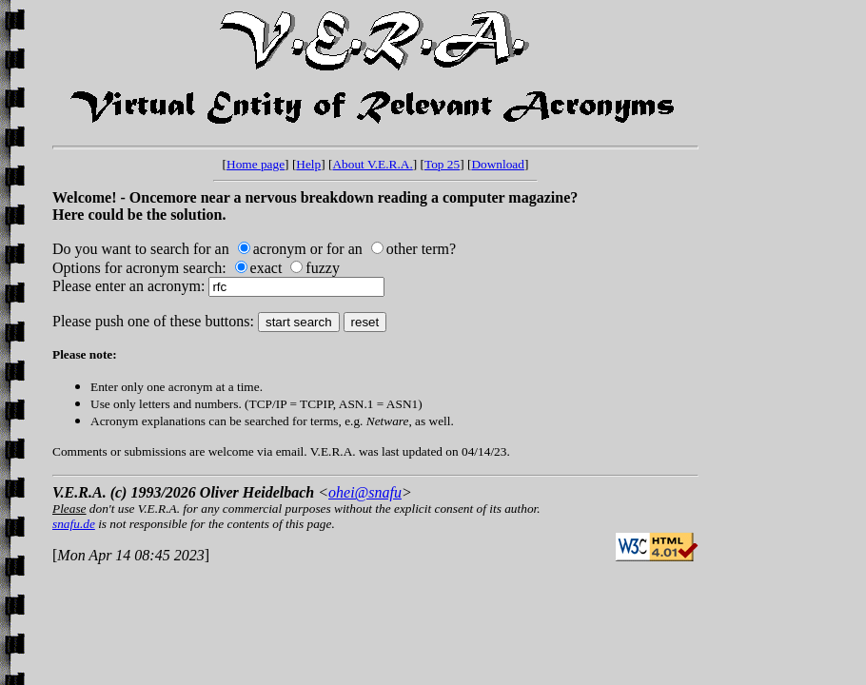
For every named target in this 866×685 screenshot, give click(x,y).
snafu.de (73, 524)
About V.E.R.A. (372, 164)
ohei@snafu (365, 492)
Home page (255, 164)
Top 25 (442, 164)
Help (308, 164)
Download (497, 164)
